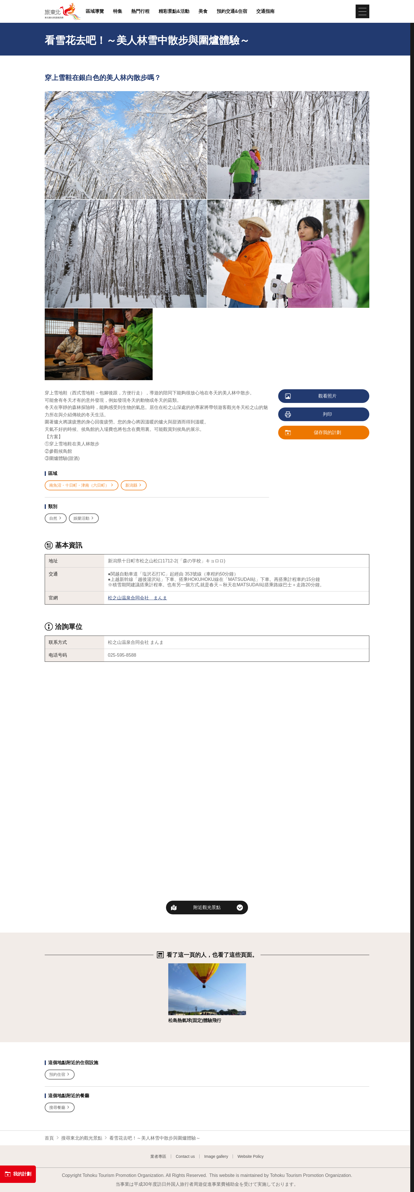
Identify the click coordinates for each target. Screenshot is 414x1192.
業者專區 (158, 1156)
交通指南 (265, 11)
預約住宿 (59, 1074)
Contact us (185, 1156)
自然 (55, 518)
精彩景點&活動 (174, 11)
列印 (309, 414)
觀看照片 (311, 396)
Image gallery (216, 1156)
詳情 (172, 966)
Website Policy (250, 1156)
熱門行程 (140, 11)
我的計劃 (18, 1174)
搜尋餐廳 (59, 1107)
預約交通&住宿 (232, 11)
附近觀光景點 (207, 907)
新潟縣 (133, 485)
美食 (203, 11)
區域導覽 (95, 11)
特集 (117, 11)
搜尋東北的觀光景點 (81, 1138)
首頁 (49, 1138)
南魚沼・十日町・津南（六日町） (81, 485)
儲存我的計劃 (313, 433)
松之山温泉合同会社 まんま (137, 597)
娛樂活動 (83, 518)
